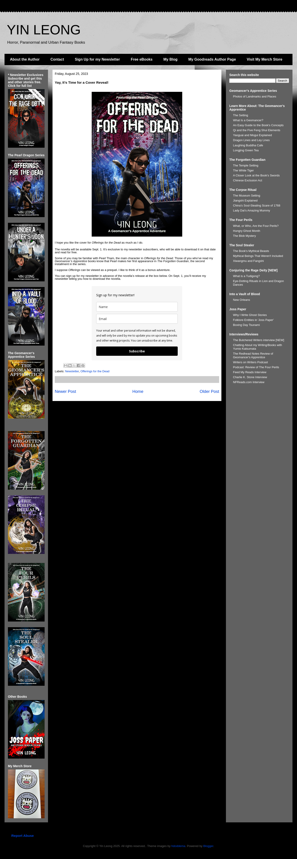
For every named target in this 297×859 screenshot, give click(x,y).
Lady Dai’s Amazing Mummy (251, 210)
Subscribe (137, 351)
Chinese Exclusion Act (247, 180)
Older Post (209, 391)
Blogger (208, 846)
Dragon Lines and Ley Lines (251, 140)
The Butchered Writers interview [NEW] (258, 340)
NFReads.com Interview (248, 382)
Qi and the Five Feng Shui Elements (256, 130)
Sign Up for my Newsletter (97, 59)
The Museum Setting (246, 195)
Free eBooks (142, 59)
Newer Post (65, 391)
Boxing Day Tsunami (246, 325)
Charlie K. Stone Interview (250, 377)
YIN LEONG (44, 29)
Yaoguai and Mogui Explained (252, 135)
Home (138, 391)
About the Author (25, 59)
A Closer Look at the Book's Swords (256, 175)
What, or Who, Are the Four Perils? (256, 226)
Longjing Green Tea (246, 150)
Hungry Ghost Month (246, 231)
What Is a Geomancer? (248, 120)
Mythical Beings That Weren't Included (258, 256)
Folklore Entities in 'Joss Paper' (253, 320)
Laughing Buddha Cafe (248, 145)
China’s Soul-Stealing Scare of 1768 (256, 205)
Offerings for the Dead (94, 371)
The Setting (240, 115)
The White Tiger (243, 170)
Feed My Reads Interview (249, 372)
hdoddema (178, 846)
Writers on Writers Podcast (250, 362)
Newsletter (72, 371)
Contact (57, 59)
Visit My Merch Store (264, 59)
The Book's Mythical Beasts (251, 251)
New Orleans (241, 299)
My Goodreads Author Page (212, 59)
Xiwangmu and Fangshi (248, 261)
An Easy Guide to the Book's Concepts (258, 125)
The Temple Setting (245, 165)
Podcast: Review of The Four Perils (256, 367)
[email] (137, 319)
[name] (137, 307)
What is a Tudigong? (246, 276)
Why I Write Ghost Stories (250, 315)
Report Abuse (22, 836)
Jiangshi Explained (245, 200)
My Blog (170, 59)
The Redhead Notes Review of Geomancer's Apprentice (253, 355)
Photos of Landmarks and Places (254, 96)
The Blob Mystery (244, 235)
